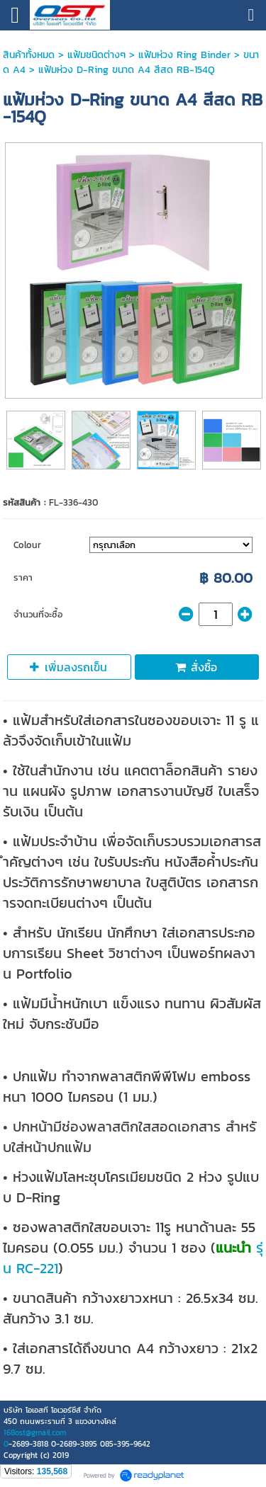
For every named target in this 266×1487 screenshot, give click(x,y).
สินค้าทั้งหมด (29, 54)
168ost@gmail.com (35, 1432)
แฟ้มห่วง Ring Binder (184, 54)
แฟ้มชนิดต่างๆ (96, 54)
